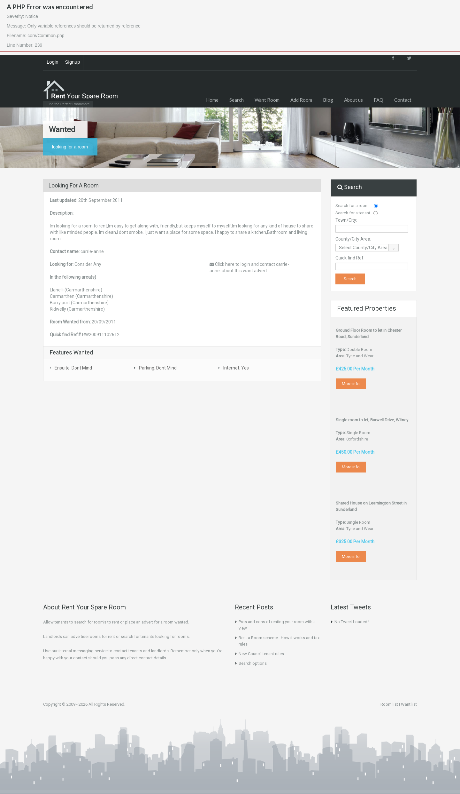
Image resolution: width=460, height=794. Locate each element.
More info (351, 383)
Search (236, 100)
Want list (409, 704)
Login (52, 62)
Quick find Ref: (349, 257)
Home (212, 100)
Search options (253, 663)
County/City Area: (353, 239)
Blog (328, 100)
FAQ (378, 100)
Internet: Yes (236, 367)
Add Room (301, 100)
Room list (389, 704)
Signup (72, 62)
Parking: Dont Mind (158, 367)
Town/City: (346, 220)
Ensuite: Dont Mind (73, 367)
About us (353, 100)
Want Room (267, 100)
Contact (402, 100)
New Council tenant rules (261, 653)
